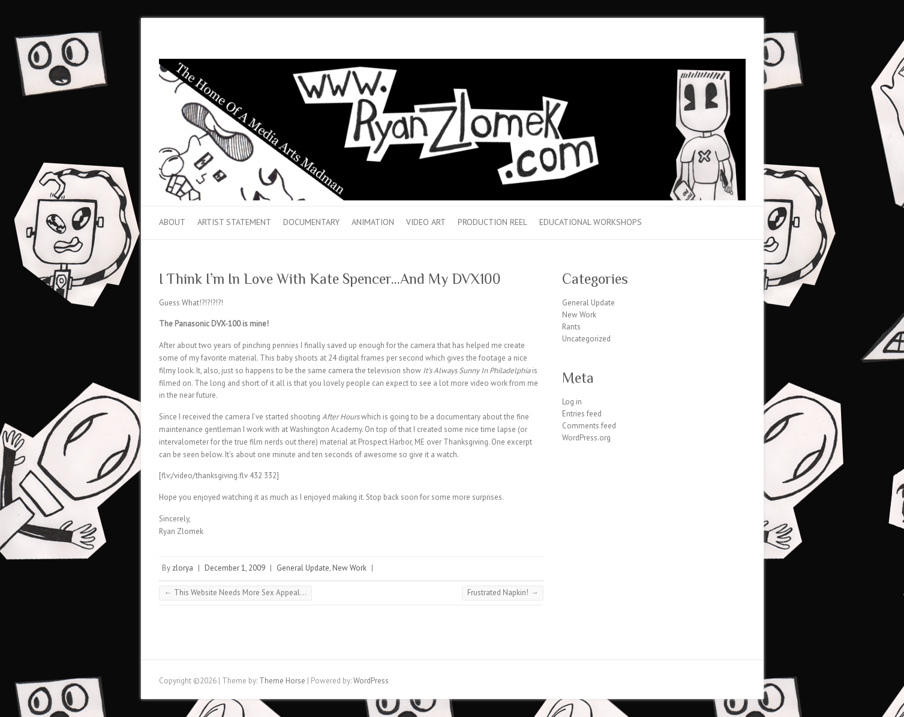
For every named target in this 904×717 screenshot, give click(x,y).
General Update (303, 568)
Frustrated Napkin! (502, 592)
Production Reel (492, 222)
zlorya (182, 568)
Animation (373, 222)
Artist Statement (234, 222)
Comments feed (589, 426)
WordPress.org (586, 438)
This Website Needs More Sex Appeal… (235, 592)
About (172, 222)
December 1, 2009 (235, 568)
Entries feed (582, 414)
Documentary (311, 222)
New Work (349, 568)
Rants (571, 327)
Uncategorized (586, 339)
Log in (572, 402)
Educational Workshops (590, 222)
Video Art (426, 222)
